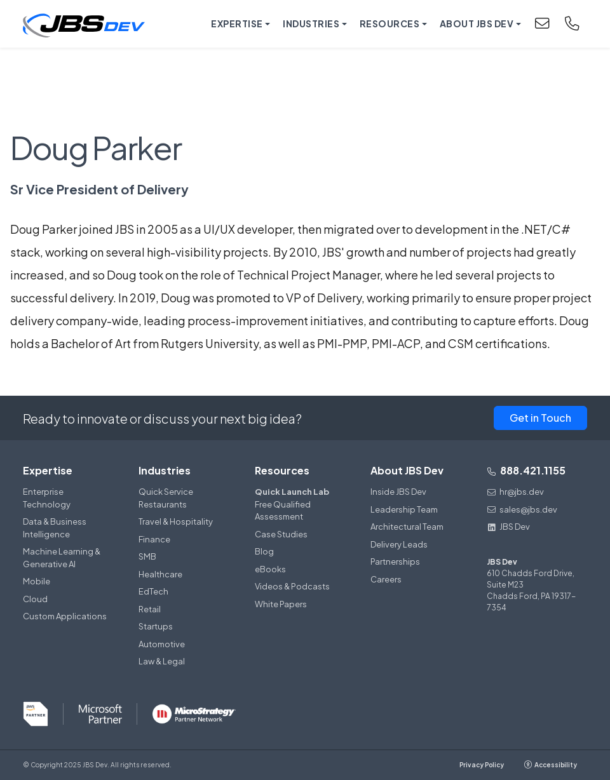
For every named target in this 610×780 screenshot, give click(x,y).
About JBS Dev (407, 470)
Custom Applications (65, 616)
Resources (282, 470)
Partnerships (395, 561)
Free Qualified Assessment (297, 503)
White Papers (281, 604)
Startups (156, 626)
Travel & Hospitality (176, 521)
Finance (154, 539)
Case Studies (281, 534)
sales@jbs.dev (522, 509)
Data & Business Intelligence (54, 527)
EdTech (153, 591)
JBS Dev (508, 526)
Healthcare (160, 574)
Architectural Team (407, 526)
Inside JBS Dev (398, 492)
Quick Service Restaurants (166, 498)
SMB (147, 556)
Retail (150, 609)
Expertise (47, 470)
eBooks (270, 569)
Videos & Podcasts (292, 586)
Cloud (35, 599)
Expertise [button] (237, 23)
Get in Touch (540, 417)
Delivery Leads (399, 544)
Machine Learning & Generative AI (61, 557)
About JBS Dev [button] (477, 23)
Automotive (162, 644)
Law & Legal (162, 661)
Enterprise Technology (47, 498)
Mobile (36, 581)
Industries (165, 470)
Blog (264, 551)
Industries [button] (311, 23)
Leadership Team (404, 509)
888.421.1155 (526, 470)
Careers (386, 579)
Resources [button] (390, 23)
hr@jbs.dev (515, 492)
